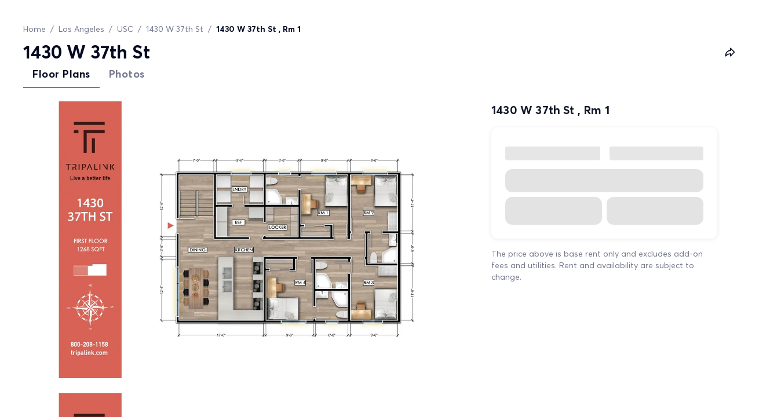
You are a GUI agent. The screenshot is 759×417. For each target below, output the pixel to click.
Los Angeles (81, 29)
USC (125, 29)
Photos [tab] (127, 74)
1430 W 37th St (174, 29)
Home (34, 29)
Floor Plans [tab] (61, 74)
